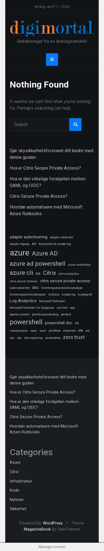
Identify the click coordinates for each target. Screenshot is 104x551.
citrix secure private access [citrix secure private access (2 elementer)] (65, 280)
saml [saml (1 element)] (42, 331)
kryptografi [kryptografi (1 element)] (85, 294)
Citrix (14, 472)
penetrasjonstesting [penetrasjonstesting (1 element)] (45, 314)
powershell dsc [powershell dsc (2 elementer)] (58, 322)
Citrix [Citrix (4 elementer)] (49, 273)
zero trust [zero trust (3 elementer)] (74, 337)
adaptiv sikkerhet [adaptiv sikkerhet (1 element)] (61, 237)
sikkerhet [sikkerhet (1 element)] (69, 331)
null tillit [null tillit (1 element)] (62, 308)
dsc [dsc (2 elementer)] (35, 287)
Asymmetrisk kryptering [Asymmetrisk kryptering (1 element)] (55, 244)
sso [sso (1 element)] (12, 338)
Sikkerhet (18, 509)
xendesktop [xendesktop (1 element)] (52, 338)
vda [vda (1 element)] (19, 338)
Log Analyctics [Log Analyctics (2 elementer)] (23, 300)
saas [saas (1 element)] (33, 331)
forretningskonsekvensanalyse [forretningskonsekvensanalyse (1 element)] (62, 288)
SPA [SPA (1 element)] (80, 331)
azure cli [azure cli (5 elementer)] (21, 272)
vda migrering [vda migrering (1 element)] (33, 338)
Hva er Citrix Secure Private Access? (45, 168)
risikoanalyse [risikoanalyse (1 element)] (19, 331)
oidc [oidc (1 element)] (72, 308)
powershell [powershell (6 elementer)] (26, 322)
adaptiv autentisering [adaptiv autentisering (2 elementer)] (28, 236)
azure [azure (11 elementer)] (19, 252)
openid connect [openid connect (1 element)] (19, 314)
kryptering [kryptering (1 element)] (68, 294)
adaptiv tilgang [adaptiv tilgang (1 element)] (19, 244)
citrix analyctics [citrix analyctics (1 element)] (69, 274)
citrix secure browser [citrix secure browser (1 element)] (24, 281)
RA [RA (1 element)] (77, 323)
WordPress (53, 523)
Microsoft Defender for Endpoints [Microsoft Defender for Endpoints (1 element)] (32, 308)
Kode (14, 490)
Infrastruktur (21, 481)
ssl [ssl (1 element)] (87, 331)
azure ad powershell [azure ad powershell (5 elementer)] (37, 263)
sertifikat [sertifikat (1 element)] (54, 331)
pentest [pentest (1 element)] (66, 314)
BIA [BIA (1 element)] (38, 274)
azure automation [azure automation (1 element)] (79, 265)
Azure (15, 462)
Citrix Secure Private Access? (38, 196)
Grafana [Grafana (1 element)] (53, 294)
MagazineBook (37, 529)
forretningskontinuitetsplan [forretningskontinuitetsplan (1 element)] (28, 294)
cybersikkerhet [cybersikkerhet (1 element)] (20, 288)
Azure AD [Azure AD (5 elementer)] (45, 253)
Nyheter (17, 499)
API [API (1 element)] (34, 244)
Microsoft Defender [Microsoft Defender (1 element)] (52, 301)
